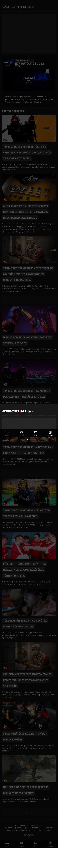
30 (29, 442)
